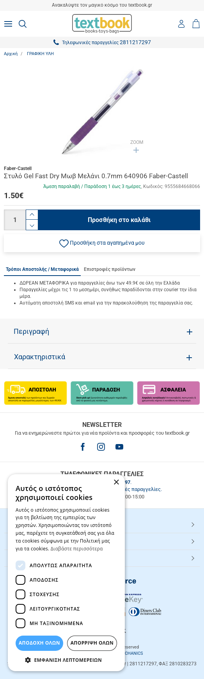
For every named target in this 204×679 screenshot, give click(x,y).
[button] (102, 243)
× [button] (116, 483)
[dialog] (66, 572)
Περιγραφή (31, 331)
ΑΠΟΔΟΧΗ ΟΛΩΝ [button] (39, 643)
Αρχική (11, 53)
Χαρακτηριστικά (39, 357)
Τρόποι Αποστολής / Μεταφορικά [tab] (42, 269)
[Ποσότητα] (15, 220)
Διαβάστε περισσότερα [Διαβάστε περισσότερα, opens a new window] (77, 548)
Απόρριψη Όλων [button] (92, 643)
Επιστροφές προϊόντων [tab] (109, 269)
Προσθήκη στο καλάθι (119, 220)
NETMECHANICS (126, 653)
